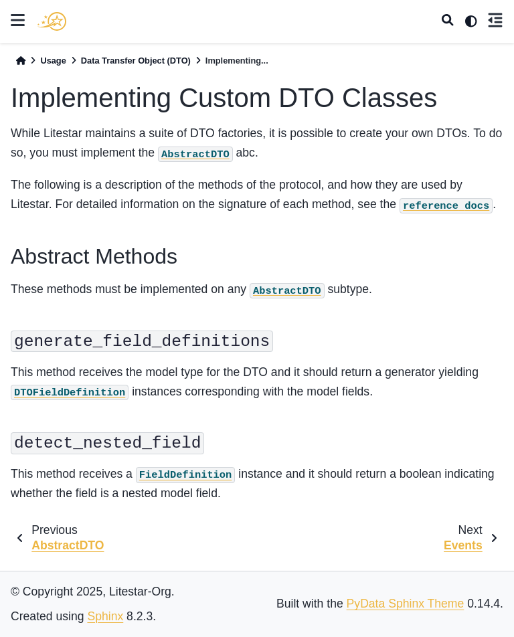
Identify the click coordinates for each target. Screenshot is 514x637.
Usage (53, 61)
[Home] (20, 61)
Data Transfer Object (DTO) (136, 61)
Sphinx (105, 616)
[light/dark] (471, 21)
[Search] (447, 21)
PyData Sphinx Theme (405, 603)
